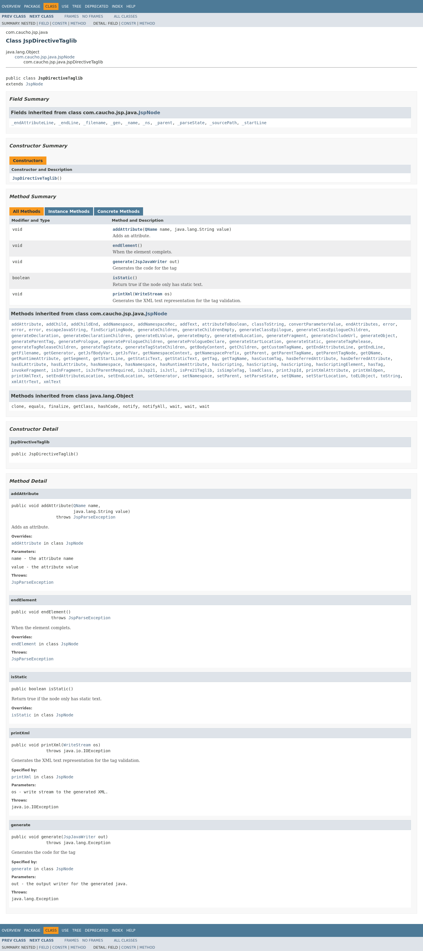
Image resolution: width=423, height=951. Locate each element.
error (389, 324)
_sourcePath (223, 122)
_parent (163, 122)
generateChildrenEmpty (208, 329)
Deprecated (96, 6)
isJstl (167, 370)
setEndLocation (125, 375)
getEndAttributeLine (329, 347)
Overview (11, 6)
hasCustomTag (266, 358)
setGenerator (162, 375)
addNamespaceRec (156, 324)
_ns (146, 122)
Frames (72, 16)
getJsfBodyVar (94, 353)
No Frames (92, 16)
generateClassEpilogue (265, 329)
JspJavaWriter (151, 261)
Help (130, 6)
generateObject (378, 335)
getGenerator (58, 353)
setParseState (260, 375)
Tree (76, 6)
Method (78, 23)
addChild (56, 324)
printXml (122, 294)
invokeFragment (28, 370)
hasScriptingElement (339, 364)
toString (390, 375)
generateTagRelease (348, 341)
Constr (59, 23)
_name (131, 122)
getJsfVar (126, 353)
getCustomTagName (281, 347)
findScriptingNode (112, 329)
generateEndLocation (237, 335)
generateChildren (157, 329)
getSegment (75, 358)
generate (122, 261)
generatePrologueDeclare (195, 341)
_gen (115, 122)
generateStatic (303, 341)
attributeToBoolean (224, 324)
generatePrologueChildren (132, 341)
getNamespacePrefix (217, 353)
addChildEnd (84, 324)
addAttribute (127, 229)
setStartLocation (326, 375)
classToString (268, 324)
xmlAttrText (25, 381)
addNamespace (118, 324)
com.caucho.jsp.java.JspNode (45, 57)
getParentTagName (291, 353)
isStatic (122, 277)
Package (32, 6)
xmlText (52, 381)
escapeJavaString (66, 329)
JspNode (34, 84)
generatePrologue (78, 341)
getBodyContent (207, 347)
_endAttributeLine (32, 122)
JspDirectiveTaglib (34, 178)
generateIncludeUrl (333, 335)
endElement (125, 245)
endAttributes (362, 324)
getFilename (25, 353)
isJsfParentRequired (109, 370)
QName (151, 229)
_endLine (68, 122)
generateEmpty (193, 335)
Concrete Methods (119, 211)
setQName (291, 375)
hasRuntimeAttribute (183, 364)
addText (188, 324)
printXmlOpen (368, 370)
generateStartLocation (255, 341)
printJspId (288, 370)
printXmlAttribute (327, 370)
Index (117, 6)
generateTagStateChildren (155, 347)
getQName (370, 353)
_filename (94, 122)
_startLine (254, 122)
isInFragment (66, 370)
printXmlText (26, 375)
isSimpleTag (230, 370)
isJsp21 (146, 370)
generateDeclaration (34, 335)
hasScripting (227, 364)
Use (65, 6)
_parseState (191, 122)
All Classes (125, 16)
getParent (255, 353)
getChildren (243, 347)
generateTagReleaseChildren (43, 347)
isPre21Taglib (196, 370)
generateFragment (286, 335)
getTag (209, 358)
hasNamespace (105, 364)
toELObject (363, 375)
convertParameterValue (315, 324)
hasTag (375, 364)
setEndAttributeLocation (74, 375)
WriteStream (148, 294)
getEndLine (370, 347)
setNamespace (197, 375)
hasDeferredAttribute (311, 358)
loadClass (260, 370)
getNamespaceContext (166, 353)
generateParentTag (32, 341)
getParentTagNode (336, 353)
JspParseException (94, 517)
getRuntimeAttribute (34, 358)
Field (44, 23)
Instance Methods (68, 211)
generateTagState (100, 347)
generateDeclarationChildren (96, 335)
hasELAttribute (28, 364)
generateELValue (153, 335)
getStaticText (144, 358)
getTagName (234, 358)
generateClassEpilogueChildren (332, 329)
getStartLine (108, 358)
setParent (228, 375)
